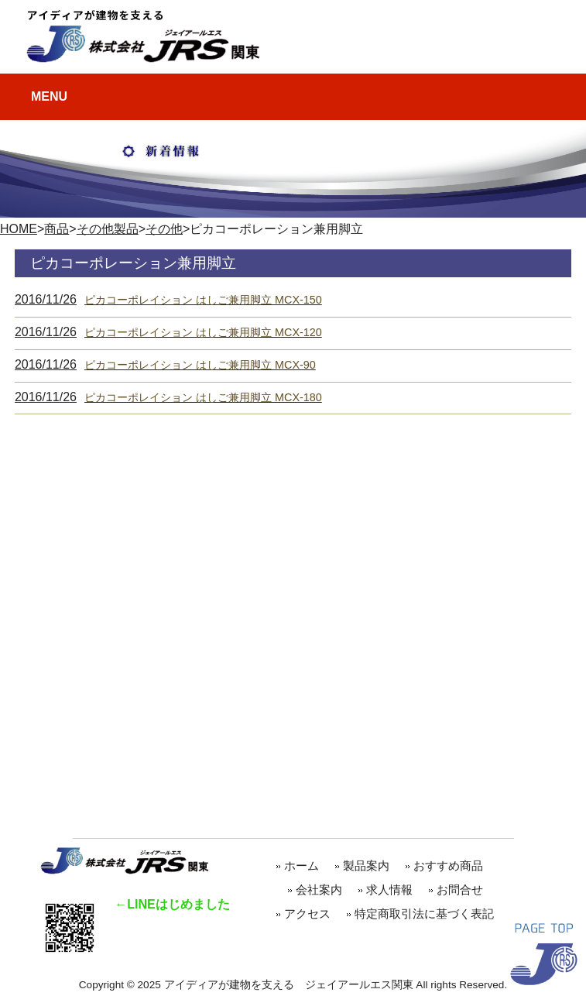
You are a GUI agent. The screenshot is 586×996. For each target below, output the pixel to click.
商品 (56, 228)
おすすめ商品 (454, 865)
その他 (164, 228)
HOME (18, 228)
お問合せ (460, 889)
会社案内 (319, 889)
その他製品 (108, 228)
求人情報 (389, 889)
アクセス (307, 913)
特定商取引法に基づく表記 (424, 913)
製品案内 (366, 865)
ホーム (301, 865)
